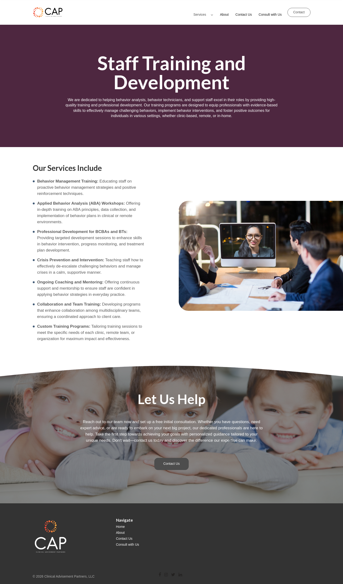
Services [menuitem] (199, 10)
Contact (299, 10)
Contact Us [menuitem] (243, 10)
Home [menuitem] (120, 523)
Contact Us (171, 460)
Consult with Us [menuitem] (270, 10)
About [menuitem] (224, 10)
